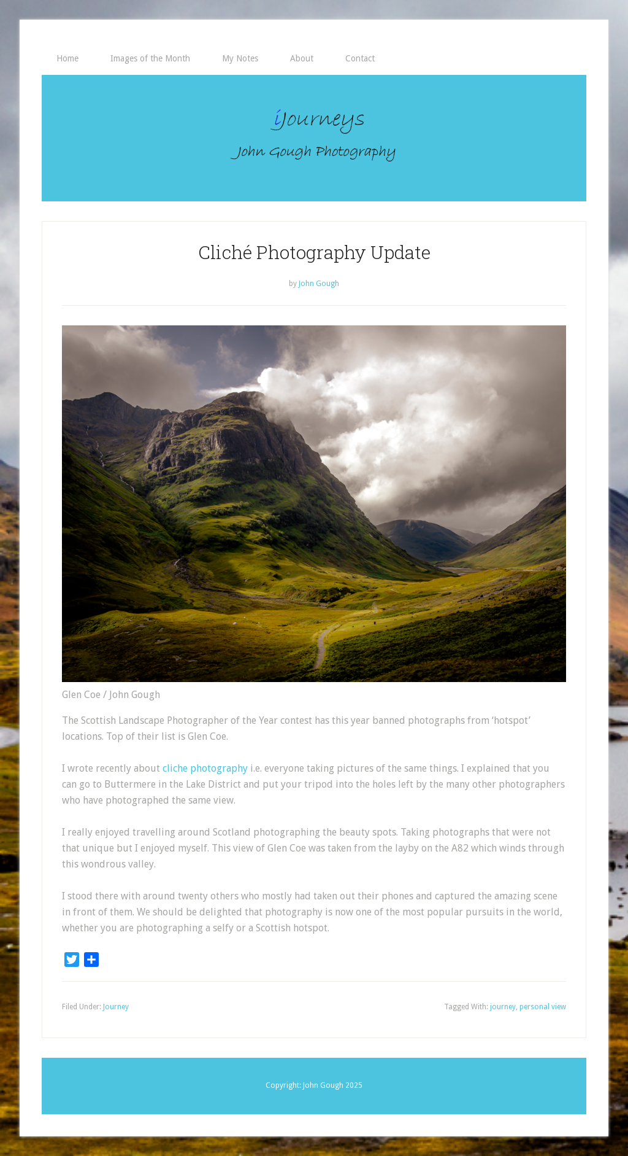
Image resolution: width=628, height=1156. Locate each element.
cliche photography (205, 768)
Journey (116, 1007)
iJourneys (314, 138)
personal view (542, 1007)
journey (503, 1007)
